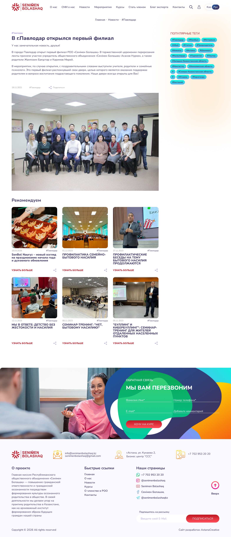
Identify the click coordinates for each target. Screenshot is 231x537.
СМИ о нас (68, 7)
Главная (100, 19)
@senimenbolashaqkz (152, 497)
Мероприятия (103, 7)
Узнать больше (22, 270)
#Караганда (198, 77)
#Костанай (177, 82)
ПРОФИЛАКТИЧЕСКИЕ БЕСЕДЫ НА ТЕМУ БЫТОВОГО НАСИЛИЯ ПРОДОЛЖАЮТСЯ (130, 259)
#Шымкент (205, 50)
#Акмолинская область (200, 66)
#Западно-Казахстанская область (189, 61)
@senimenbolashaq (150, 480)
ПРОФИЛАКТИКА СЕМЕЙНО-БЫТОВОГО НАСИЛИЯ (84, 256)
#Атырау (183, 77)
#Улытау (211, 56)
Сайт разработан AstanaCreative (199, 529)
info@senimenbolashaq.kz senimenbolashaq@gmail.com (83, 454)
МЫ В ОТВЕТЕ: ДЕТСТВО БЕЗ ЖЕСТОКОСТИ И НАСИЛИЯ (33, 326)
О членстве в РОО (96, 491)
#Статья (187, 45)
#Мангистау (178, 66)
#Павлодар (51, 251)
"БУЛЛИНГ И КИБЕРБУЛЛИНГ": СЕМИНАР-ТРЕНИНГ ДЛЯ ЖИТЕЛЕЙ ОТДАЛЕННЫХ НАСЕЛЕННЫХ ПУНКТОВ (135, 330)
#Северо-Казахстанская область (195, 72)
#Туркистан (196, 56)
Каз (209, 7)
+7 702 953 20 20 (199, 454)
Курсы (120, 7)
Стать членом (137, 7)
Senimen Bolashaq (150, 486)
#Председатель (204, 45)
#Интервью (209, 40)
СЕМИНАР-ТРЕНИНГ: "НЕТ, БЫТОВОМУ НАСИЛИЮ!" (82, 326)
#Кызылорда (178, 56)
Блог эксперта (159, 7)
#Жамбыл (193, 40)
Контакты (179, 7)
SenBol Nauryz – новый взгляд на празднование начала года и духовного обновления (34, 257)
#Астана (191, 50)
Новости (84, 7)
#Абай (175, 45)
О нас (53, 7)
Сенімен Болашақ (150, 492)
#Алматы (176, 50)
